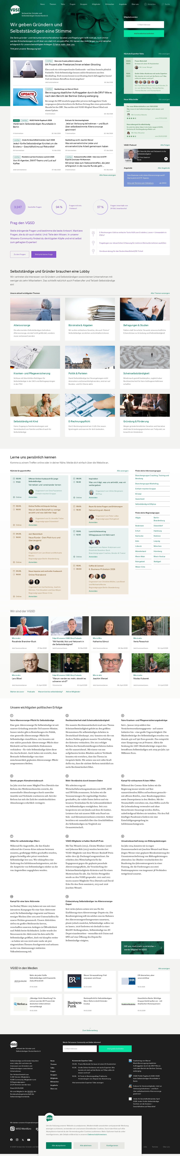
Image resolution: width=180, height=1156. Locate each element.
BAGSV (30, 1094)
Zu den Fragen (20, 254)
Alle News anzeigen (107, 173)
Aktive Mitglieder (73, 691)
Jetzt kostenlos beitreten (144, 33)
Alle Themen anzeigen (160, 293)
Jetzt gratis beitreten (133, 1051)
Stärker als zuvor (17, 691)
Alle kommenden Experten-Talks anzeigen (93, 1087)
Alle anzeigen (164, 52)
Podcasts (31, 691)
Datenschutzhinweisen (97, 1134)
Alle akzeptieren (59, 1145)
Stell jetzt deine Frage (44, 254)
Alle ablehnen (85, 1145)
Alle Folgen (165, 143)
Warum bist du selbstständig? (50, 691)
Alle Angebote (164, 168)
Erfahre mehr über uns (64, 42)
